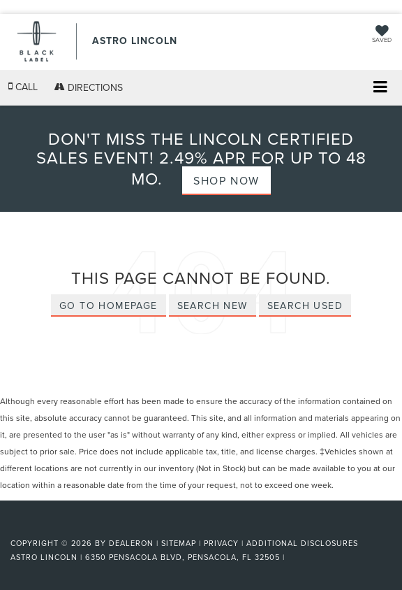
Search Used (305, 305)
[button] (23, 87)
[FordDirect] (46, 527)
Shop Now (226, 180)
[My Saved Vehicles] (382, 35)
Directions (88, 87)
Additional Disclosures (302, 543)
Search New (212, 305)
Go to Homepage (108, 305)
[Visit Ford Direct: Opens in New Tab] (292, 557)
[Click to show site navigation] (380, 88)
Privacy (221, 543)
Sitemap (178, 543)
